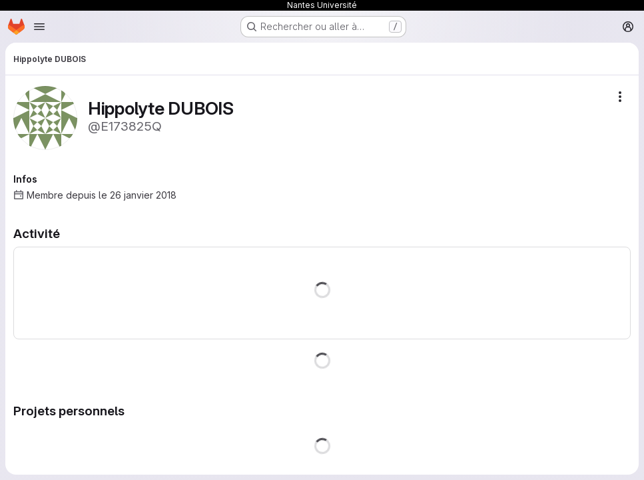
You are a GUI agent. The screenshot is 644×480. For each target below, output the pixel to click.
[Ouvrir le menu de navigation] (39, 26)
